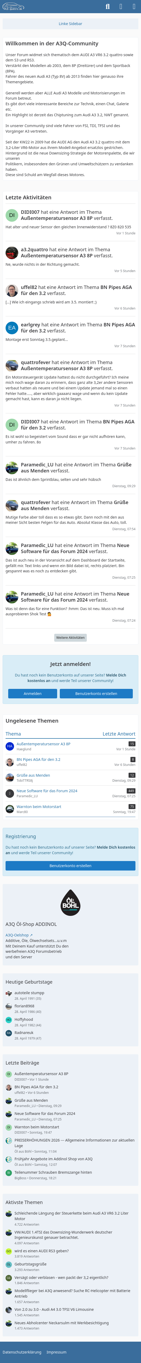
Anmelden (33, 693)
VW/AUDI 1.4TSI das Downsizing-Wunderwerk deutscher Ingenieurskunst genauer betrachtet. (63, 1235)
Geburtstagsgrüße (31, 1264)
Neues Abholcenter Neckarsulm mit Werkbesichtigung (62, 1322)
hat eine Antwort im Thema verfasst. (67, 215)
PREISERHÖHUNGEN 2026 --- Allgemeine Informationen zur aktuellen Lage (75, 1143)
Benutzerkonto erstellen (96, 693)
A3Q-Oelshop (17, 934)
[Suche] (107, 6)
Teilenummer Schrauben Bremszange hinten (53, 1172)
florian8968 (24, 1005)
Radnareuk (24, 1032)
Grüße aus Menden (31, 1100)
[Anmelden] (121, 6)
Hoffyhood (24, 1019)
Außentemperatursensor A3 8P (41, 1073)
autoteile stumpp (29, 992)
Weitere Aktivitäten (70, 637)
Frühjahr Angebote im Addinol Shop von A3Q (54, 1158)
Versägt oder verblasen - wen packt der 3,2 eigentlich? (61, 1277)
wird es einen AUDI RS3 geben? (42, 1250)
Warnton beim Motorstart (37, 1126)
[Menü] (134, 6)
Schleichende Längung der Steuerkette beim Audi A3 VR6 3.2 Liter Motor (72, 1216)
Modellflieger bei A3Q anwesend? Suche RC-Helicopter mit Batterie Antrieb (72, 1293)
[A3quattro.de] (13, 6)
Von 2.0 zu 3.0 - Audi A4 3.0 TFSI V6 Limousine (54, 1309)
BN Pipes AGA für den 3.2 (36, 1086)
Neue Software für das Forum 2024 (45, 1113)
